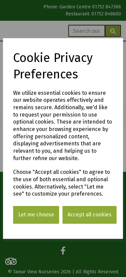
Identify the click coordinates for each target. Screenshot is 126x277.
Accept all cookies (90, 214)
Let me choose (36, 214)
